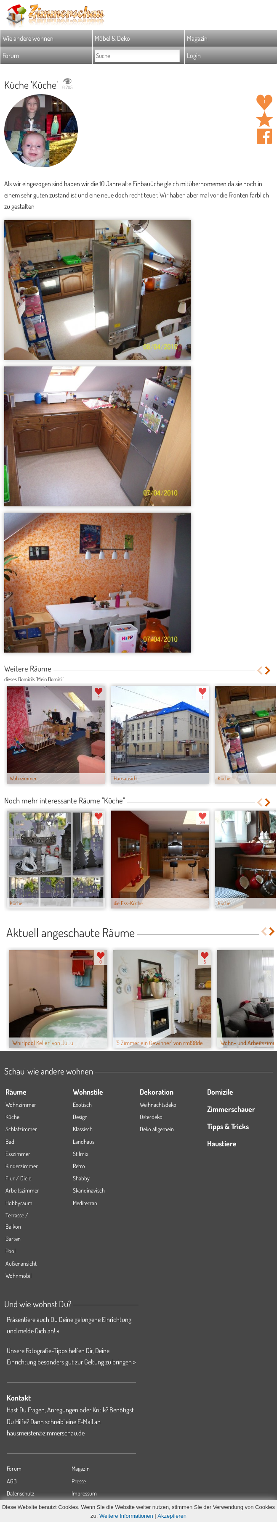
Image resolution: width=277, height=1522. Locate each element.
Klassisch (83, 1128)
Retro (79, 1165)
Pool (10, 1250)
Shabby (81, 1178)
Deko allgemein (157, 1128)
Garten (13, 1238)
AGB (12, 1481)
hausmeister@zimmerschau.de (46, 1433)
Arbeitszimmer (22, 1190)
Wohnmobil (18, 1275)
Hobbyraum (18, 1202)
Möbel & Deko (112, 38)
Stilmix (80, 1153)
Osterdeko (151, 1116)
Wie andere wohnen (28, 38)
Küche (12, 1116)
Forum (11, 55)
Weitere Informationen (126, 1516)
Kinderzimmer (21, 1165)
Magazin (197, 38)
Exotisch (82, 1104)
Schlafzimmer (21, 1128)
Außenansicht (21, 1263)
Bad (9, 1141)
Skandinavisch (89, 1190)
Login (194, 55)
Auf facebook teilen (264, 136)
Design (80, 1116)
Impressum (84, 1493)
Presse (79, 1481)
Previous (259, 670)
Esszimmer (17, 1153)
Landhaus (83, 1141)
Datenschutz (21, 1493)
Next (268, 670)
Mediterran (85, 1202)
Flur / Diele (18, 1178)
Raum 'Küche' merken (264, 119)
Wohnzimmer (20, 1104)
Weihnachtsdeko (158, 1104)
